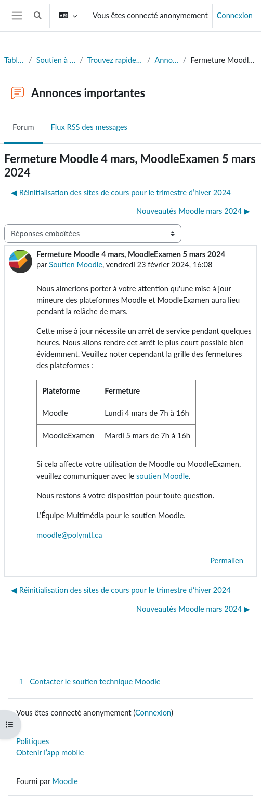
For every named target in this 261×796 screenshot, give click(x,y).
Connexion (235, 15)
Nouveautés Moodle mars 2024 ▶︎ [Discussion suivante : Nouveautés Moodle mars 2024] (193, 211)
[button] (37, 15)
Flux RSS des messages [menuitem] (89, 127)
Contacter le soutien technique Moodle (88, 681)
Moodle (64, 781)
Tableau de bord (14, 60)
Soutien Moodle (75, 264)
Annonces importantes (166, 60)
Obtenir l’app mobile (50, 752)
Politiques (32, 741)
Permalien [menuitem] (226, 560)
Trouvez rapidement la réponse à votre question (115, 60)
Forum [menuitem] (23, 127)
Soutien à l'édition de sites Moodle (55, 60)
